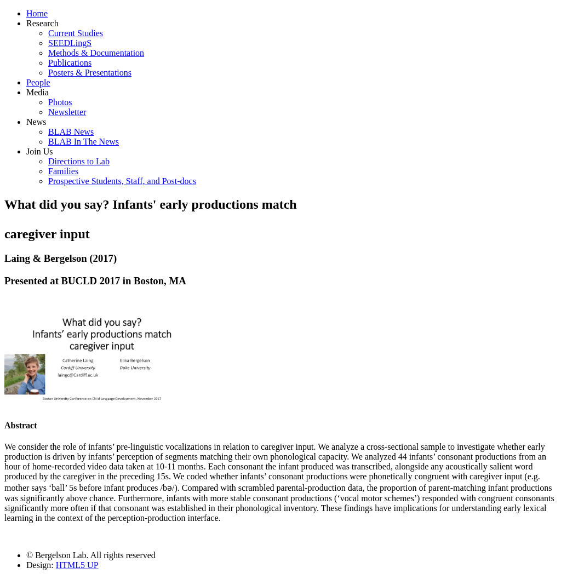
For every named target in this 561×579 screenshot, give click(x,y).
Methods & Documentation (96, 53)
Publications (69, 62)
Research (42, 23)
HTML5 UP (77, 565)
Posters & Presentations (89, 72)
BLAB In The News (83, 141)
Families (63, 171)
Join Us (39, 151)
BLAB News (71, 131)
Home (37, 13)
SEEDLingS (69, 43)
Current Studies (75, 33)
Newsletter (67, 112)
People (38, 82)
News (36, 122)
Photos (60, 102)
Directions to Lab (79, 161)
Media (37, 92)
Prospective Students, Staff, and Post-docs (122, 181)
